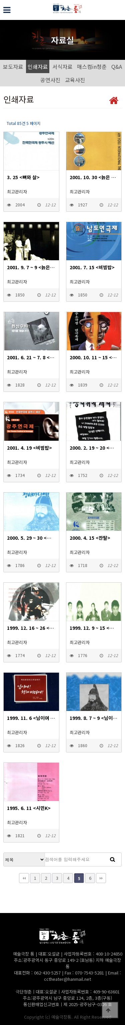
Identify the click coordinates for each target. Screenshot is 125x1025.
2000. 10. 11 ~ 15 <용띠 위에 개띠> (94, 357)
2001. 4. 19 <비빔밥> (29, 447)
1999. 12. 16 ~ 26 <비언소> (31, 628)
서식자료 (62, 66)
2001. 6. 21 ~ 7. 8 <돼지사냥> (31, 357)
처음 (24, 878)
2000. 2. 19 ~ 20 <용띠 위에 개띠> (94, 447)
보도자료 (13, 66)
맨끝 (101, 878)
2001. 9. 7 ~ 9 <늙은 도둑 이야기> (31, 267)
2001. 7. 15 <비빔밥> (92, 267)
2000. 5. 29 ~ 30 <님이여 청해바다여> (31, 537)
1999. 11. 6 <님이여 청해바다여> (31, 718)
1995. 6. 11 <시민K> (29, 808)
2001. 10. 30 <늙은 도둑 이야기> (94, 177)
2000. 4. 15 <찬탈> (90, 537)
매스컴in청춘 (92, 66)
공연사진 (50, 80)
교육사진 (75, 80)
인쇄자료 (38, 66)
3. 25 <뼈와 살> (23, 177)
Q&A (116, 66)
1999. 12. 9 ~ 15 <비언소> (94, 628)
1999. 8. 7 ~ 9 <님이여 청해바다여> (94, 718)
